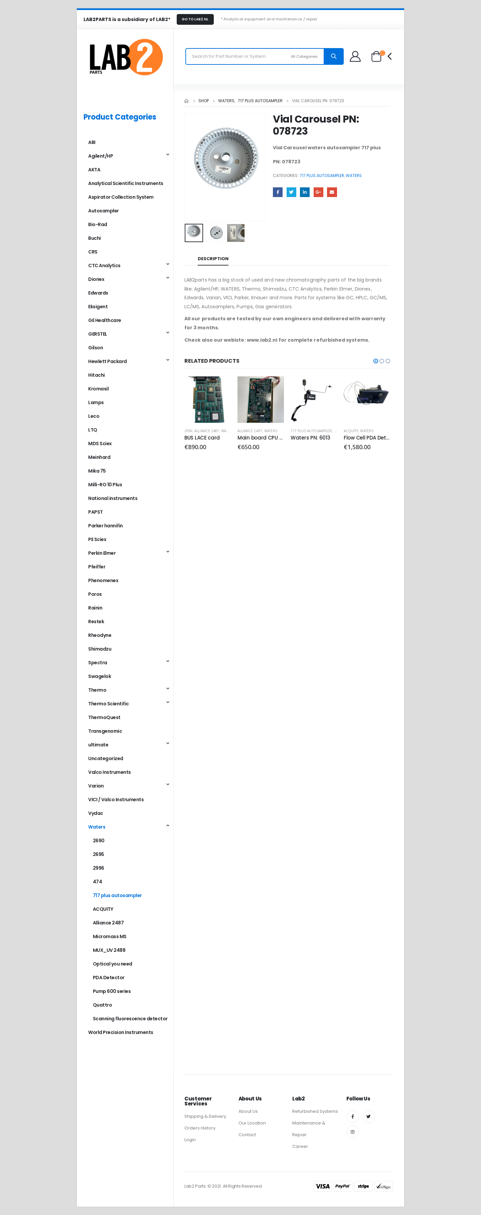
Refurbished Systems (315, 1111)
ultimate (98, 744)
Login (190, 1140)
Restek (96, 621)
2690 (99, 840)
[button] (376, 361)
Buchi (94, 238)
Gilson (95, 347)
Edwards (98, 293)
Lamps (96, 402)
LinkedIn (305, 192)
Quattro (102, 1005)
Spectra (97, 662)
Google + (318, 192)
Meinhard (99, 457)
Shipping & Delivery (205, 1116)
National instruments (112, 498)
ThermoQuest (104, 717)
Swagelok (99, 676)
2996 (188, 430)
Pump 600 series (112, 991)
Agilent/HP (100, 156)
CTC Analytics (104, 265)
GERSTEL (97, 334)
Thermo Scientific (108, 703)
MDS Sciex (100, 443)
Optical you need (112, 964)
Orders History (199, 1128)
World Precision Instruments (120, 1032)
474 (97, 881)
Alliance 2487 (206, 430)
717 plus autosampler (322, 175)
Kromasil (98, 388)
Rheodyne (99, 635)
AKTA (94, 169)
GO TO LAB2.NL (195, 19)
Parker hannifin (105, 525)
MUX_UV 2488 (109, 950)
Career (300, 1146)
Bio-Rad (97, 224)
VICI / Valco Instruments (116, 799)
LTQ (92, 429)
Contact (247, 1135)
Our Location (252, 1123)
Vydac (95, 813)
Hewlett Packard (107, 361)
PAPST (95, 512)
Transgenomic (105, 731)
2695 (98, 854)
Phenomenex (103, 580)
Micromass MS (110, 936)
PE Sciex (97, 539)
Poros (95, 594)
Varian (96, 786)
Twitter (291, 192)
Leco (93, 416)
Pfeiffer (96, 566)
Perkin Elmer (102, 553)
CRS (93, 251)
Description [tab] (213, 258)
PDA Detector (109, 977)
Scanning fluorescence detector (130, 1018)
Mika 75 (97, 471)
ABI (92, 142)
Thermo (97, 690)
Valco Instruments (109, 772)
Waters (354, 175)
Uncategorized (105, 758)
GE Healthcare (104, 320)
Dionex (96, 279)
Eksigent (98, 306)
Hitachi (96, 375)
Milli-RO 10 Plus (105, 484)
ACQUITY (351, 430)
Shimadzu (99, 649)
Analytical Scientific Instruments (125, 183)
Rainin (95, 607)
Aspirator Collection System (121, 197)
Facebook (278, 192)
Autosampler (103, 210)
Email (332, 192)
